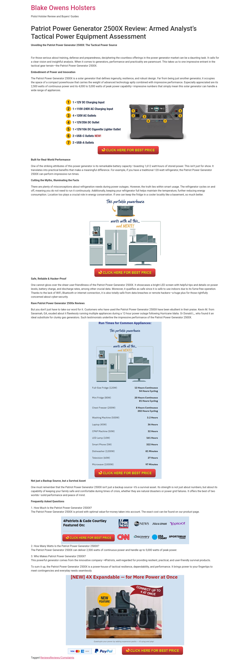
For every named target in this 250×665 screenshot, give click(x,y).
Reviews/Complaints (62, 657)
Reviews (45, 657)
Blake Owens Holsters (63, 8)
